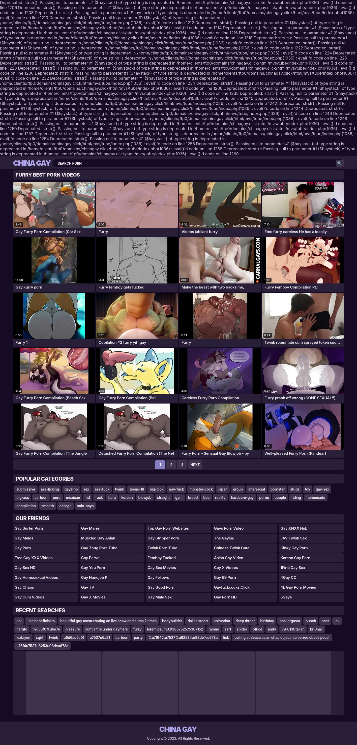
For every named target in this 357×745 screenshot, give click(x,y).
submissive (25, 489)
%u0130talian (293, 629)
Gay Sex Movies (161, 567)
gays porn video (229, 528)
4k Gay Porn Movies (298, 587)
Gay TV (87, 587)
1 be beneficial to (41, 621)
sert (228, 629)
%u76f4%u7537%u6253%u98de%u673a (183, 637)
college (66, 506)
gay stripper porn (163, 538)
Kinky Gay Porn (294, 548)
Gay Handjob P (94, 577)
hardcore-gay (242, 497)
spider (242, 629)
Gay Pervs (90, 557)
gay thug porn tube (99, 548)
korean (127, 497)
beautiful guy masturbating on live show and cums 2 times (108, 621)
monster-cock (201, 489)
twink (119, 489)
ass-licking (50, 489)
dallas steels (198, 621)
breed (193, 497)
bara (112, 497)
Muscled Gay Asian (98, 538)
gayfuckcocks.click (232, 587)
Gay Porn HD (225, 597)
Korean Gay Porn (295, 557)
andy (272, 629)
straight (163, 497)
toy (307, 489)
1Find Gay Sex (292, 567)
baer (325, 621)
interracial (256, 489)
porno (264, 497)
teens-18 (137, 489)
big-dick (157, 489)
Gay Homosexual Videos (36, 577)
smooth (47, 506)
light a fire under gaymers (106, 629)
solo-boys (85, 506)
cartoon (41, 497)
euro (57, 497)
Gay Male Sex (159, 597)
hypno (214, 629)
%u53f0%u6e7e (46, 629)
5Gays (286, 597)
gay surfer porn (29, 528)
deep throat (245, 621)
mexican (73, 497)
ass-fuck (102, 489)
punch (311, 621)
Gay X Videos (226, 567)
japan (222, 489)
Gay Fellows (158, 577)
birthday (267, 621)
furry (137, 629)
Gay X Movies (93, 597)
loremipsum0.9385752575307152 (175, 629)
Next (195, 465)
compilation (26, 506)
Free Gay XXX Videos (34, 557)
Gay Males (24, 538)
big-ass (22, 497)
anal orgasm (290, 621)
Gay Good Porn (160, 587)
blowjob (145, 497)
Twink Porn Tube (162, 548)
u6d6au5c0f (74, 637)
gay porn (23, 548)
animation (222, 621)
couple (280, 497)
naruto (21, 629)
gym (179, 497)
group (238, 489)
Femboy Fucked (161, 557)
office (257, 629)
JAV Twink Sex (293, 538)
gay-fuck (176, 489)
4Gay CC (288, 577)
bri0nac (316, 629)
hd (87, 497)
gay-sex (322, 489)
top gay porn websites (168, 528)
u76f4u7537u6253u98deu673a (42, 646)
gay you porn (93, 567)
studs (295, 489)
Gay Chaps (24, 587)
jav (337, 621)
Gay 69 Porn (225, 577)
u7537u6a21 (100, 637)
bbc (206, 497)
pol (18, 621)
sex (86, 489)
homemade (316, 497)
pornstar (278, 489)
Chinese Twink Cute (232, 548)
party (138, 637)
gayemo (71, 489)
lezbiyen (23, 637)
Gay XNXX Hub (293, 528)
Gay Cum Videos (29, 597)
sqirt (39, 637)
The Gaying (224, 538)
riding (296, 497)
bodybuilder (172, 621)
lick (226, 637)
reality (220, 497)
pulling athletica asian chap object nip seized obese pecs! (282, 637)
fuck (99, 497)
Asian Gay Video (228, 557)
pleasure (73, 629)
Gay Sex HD (25, 567)
